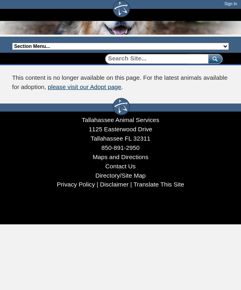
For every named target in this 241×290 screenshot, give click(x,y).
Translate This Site (159, 184)
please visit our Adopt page (85, 86)
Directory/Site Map (120, 175)
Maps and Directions (120, 156)
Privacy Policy (76, 184)
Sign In (231, 4)
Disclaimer (114, 184)
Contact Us (120, 166)
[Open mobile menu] (225, 14)
